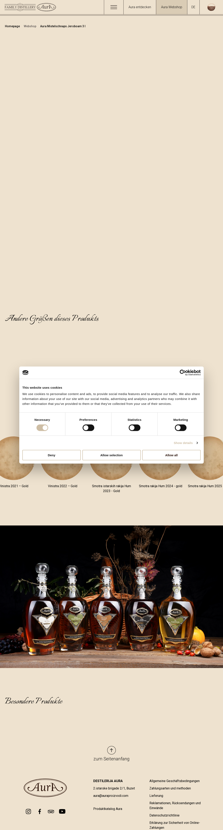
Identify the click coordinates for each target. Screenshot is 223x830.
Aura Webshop (171, 7)
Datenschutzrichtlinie (164, 815)
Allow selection (111, 455)
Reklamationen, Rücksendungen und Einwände (175, 805)
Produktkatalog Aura (107, 809)
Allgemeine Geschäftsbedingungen (174, 781)
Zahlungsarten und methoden (170, 788)
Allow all (171, 455)
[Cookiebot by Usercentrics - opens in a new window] (183, 372)
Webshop (30, 26)
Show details (183, 442)
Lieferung (156, 796)
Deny (51, 455)
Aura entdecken (140, 7)
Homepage (12, 26)
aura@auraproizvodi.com (110, 796)
